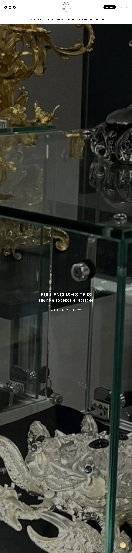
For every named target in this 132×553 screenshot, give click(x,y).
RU (126, 7)
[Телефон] (5, 7)
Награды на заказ (85, 19)
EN (121, 7)
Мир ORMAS (99, 19)
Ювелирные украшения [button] (54, 19)
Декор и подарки (34, 19)
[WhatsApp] (10, 7)
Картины (71, 19)
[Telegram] (14, 7)
